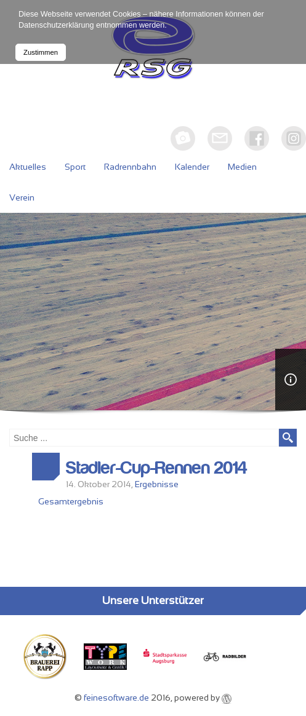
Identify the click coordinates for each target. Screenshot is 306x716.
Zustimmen (40, 52)
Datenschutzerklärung (56, 25)
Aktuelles (27, 167)
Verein (21, 197)
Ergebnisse (157, 484)
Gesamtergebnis (70, 501)
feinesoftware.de (116, 697)
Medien (242, 167)
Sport (75, 167)
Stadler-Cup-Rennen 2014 (157, 468)
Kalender (192, 167)
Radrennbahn (130, 167)
